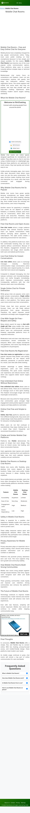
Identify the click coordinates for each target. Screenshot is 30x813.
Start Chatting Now (15, 152)
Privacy (18, 802)
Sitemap (23, 802)
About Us (7, 802)
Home (2, 8)
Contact (13, 802)
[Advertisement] (15, 30)
